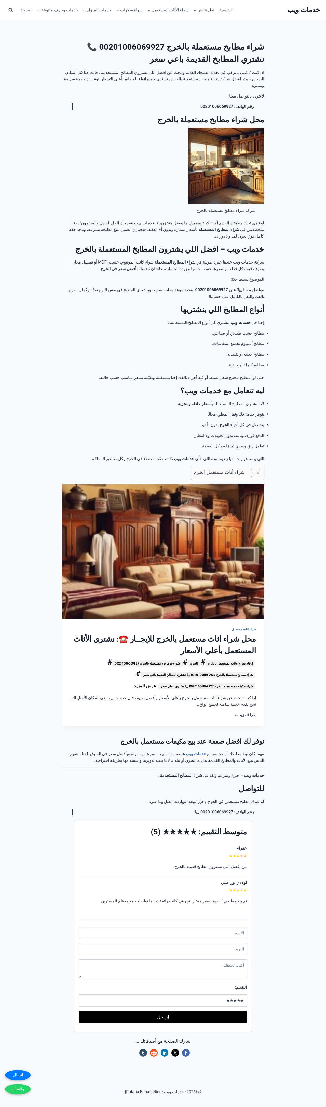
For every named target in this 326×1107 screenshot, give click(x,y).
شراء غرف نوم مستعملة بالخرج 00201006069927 (147, 663)
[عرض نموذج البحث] (10, 10)
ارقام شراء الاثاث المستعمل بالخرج (230, 663)
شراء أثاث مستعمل (244, 629)
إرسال (163, 1016)
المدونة (26, 10)
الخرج (194, 663)
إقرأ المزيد (245, 715)
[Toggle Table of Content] (253, 473)
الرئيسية (226, 10)
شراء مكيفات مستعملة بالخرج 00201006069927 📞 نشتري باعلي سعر (207, 686)
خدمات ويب (196, 753)
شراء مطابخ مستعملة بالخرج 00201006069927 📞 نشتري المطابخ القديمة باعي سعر (198, 675)
